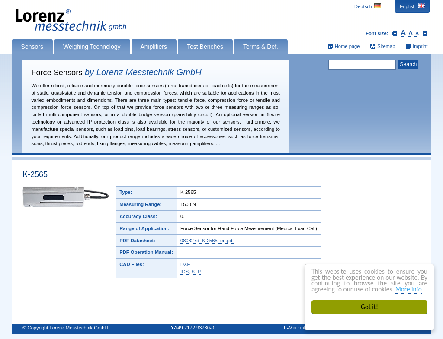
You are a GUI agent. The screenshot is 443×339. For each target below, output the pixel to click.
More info (408, 289)
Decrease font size (425, 33)
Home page (347, 46)
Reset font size (410, 33)
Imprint (420, 46)
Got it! (369, 307)
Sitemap (386, 46)
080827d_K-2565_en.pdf (207, 240)
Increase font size (394, 33)
